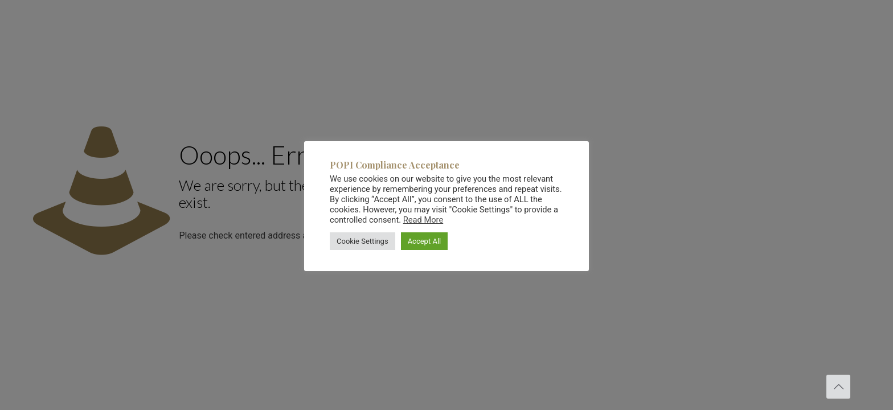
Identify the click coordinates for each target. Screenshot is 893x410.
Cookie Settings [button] (362, 241)
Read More (423, 220)
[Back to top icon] (838, 387)
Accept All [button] (424, 241)
